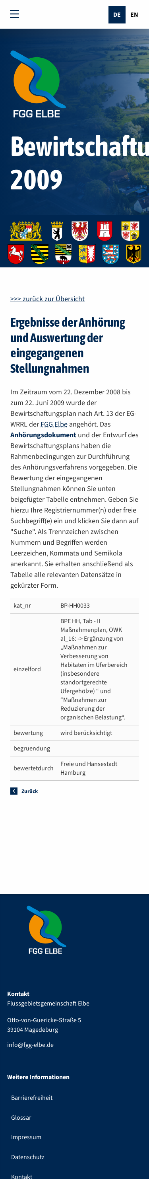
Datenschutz (28, 1157)
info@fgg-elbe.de (30, 1045)
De (117, 14)
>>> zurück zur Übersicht (47, 299)
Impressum (26, 1137)
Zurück (29, 791)
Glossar (21, 1117)
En (134, 14)
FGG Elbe (54, 424)
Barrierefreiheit (31, 1097)
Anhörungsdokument (43, 435)
